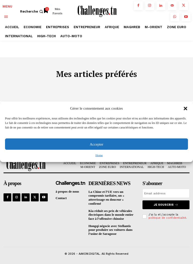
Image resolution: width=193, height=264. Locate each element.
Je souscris (166, 205)
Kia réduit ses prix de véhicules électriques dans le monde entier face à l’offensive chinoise (110, 214)
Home (99, 155)
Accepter (96, 144)
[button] (185, 108)
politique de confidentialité (167, 217)
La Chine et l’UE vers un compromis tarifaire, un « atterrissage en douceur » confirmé (106, 197)
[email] (165, 193)
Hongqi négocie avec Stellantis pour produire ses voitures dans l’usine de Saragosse (110, 229)
